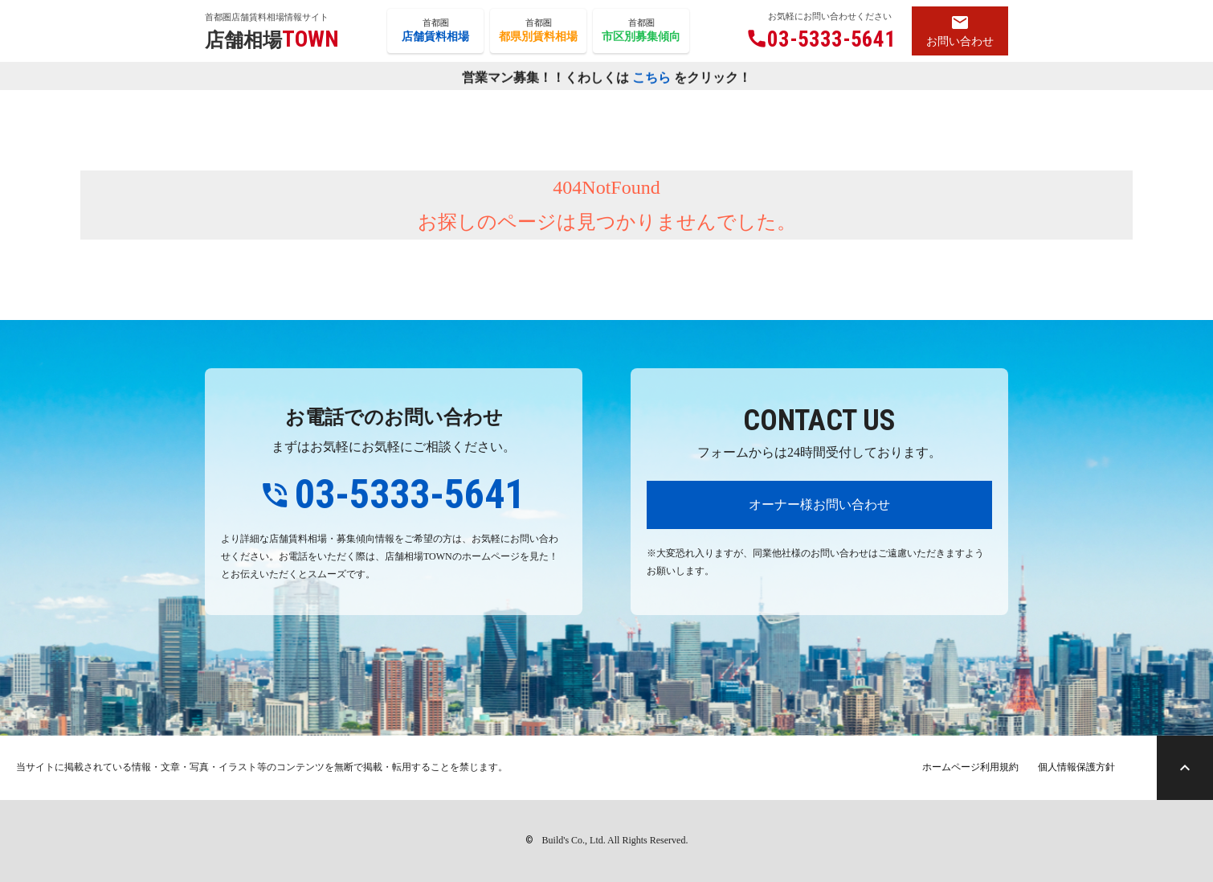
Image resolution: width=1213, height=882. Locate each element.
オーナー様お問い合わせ (819, 504)
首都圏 (435, 31)
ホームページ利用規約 (970, 767)
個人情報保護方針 (1076, 767)
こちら (651, 77)
